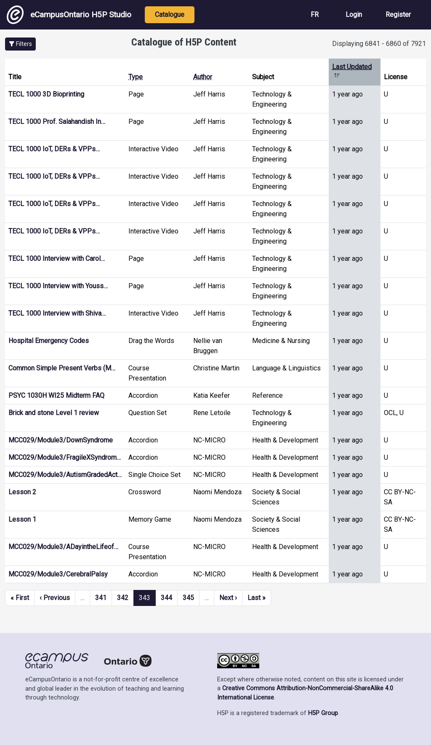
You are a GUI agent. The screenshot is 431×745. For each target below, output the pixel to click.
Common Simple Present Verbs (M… (61, 368)
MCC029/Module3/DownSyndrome (60, 440)
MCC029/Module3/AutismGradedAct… (65, 475)
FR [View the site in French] (315, 15)
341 (100, 598)
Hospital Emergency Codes (48, 341)
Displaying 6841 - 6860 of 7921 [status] (379, 44)
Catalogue (169, 15)
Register (398, 15)
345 (188, 598)
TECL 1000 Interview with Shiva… (57, 313)
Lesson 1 (22, 519)
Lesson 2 (22, 492)
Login (354, 15)
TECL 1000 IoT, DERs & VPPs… (54, 149)
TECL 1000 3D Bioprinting (46, 94)
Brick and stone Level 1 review (53, 413)
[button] (20, 44)
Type (135, 77)
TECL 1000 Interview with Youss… (58, 286)
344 (166, 598)
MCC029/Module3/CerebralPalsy (58, 574)
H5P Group (323, 713)
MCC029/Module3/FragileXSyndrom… (64, 457)
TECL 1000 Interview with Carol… (56, 259)
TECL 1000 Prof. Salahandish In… (56, 122)
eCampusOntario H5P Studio (69, 14)
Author (202, 77)
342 (122, 598)
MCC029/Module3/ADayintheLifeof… (63, 547)
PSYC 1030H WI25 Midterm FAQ (56, 395)
